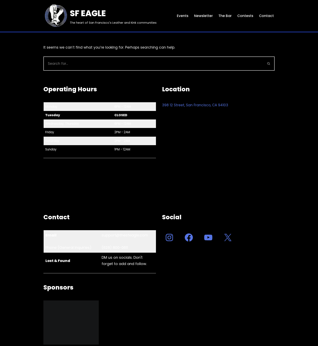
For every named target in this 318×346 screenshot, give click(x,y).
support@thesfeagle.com (125, 235)
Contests (245, 15)
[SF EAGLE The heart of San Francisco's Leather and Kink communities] (100, 16)
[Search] (153, 63)
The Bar (225, 15)
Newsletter (203, 15)
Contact (266, 15)
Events (182, 15)
